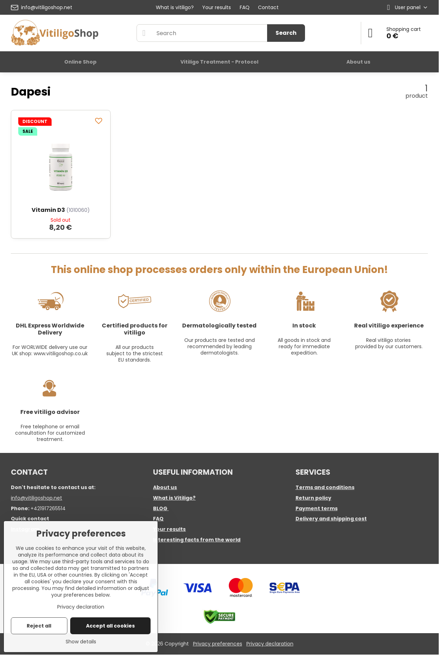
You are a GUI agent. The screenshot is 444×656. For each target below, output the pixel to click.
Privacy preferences (217, 643)
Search (286, 33)
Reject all (39, 625)
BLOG (160, 508)
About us (165, 487)
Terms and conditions (325, 487)
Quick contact (30, 518)
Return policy (313, 497)
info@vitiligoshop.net (36, 497)
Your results (169, 529)
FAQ (158, 518)
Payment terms (317, 508)
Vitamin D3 (48, 210)
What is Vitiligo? (174, 497)
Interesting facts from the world (196, 539)
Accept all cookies (110, 625)
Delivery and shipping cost (331, 518)
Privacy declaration (269, 643)
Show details (81, 641)
